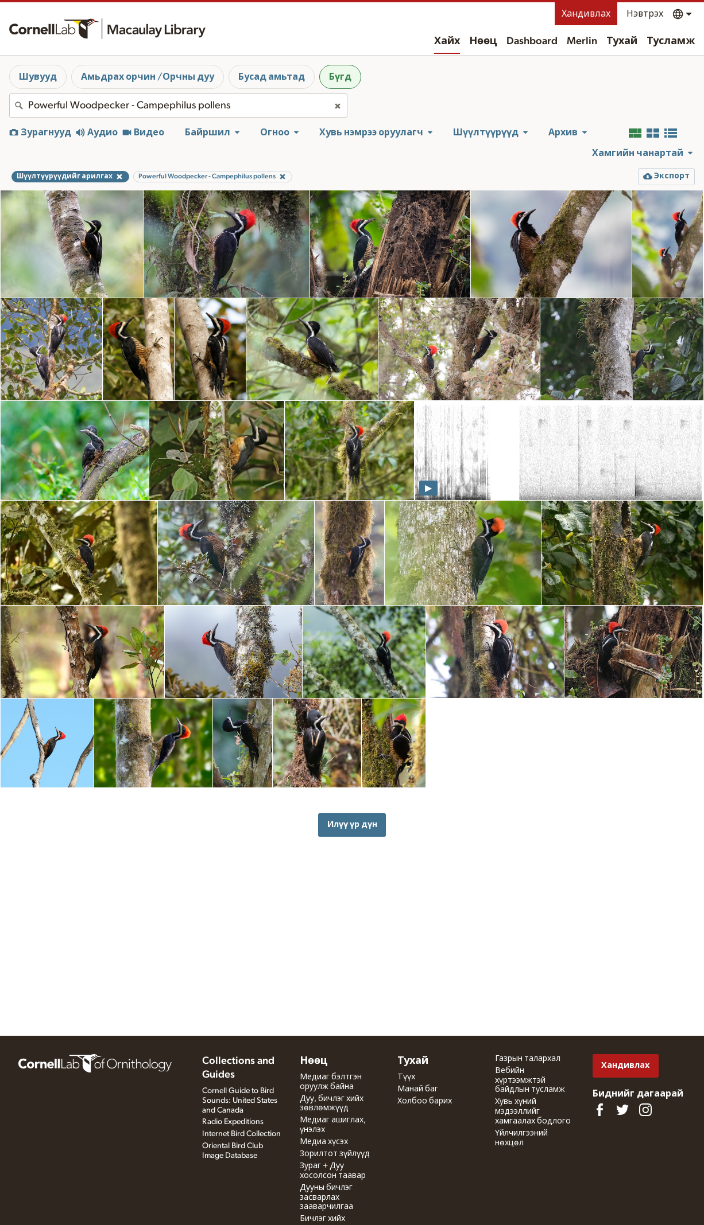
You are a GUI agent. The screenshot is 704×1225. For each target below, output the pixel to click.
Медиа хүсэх (324, 1142)
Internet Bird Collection (241, 1134)
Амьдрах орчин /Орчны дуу (147, 76)
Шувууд (38, 76)
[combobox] (178, 105)
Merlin (582, 41)
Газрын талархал (527, 1059)
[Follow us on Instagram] (645, 1110)
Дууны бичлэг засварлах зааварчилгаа (326, 1197)
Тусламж (671, 41)
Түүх (406, 1077)
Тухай (621, 41)
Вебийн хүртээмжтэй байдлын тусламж (530, 1080)
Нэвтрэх (644, 13)
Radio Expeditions (233, 1122)
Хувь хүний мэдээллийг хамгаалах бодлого (533, 1111)
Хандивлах (586, 13)
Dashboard (532, 41)
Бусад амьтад (271, 76)
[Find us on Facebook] (599, 1110)
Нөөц (483, 41)
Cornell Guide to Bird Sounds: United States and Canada (239, 1100)
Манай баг (417, 1089)
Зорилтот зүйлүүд (335, 1154)
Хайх (447, 41)
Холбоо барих (424, 1101)
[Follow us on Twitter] (622, 1110)
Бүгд (340, 76)
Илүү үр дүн (352, 824)
